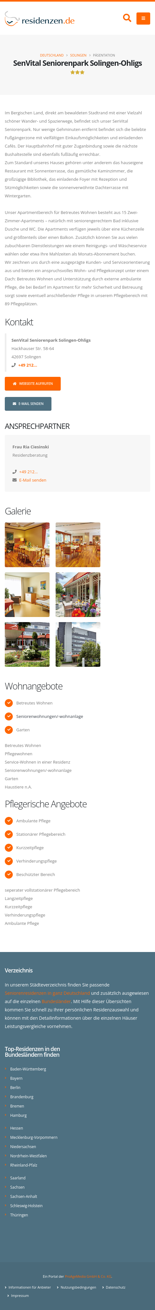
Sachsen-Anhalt (23, 1196)
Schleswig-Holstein (26, 1205)
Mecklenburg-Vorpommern (34, 1137)
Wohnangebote (34, 686)
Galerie (18, 511)
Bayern (16, 1078)
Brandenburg (21, 1096)
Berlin (15, 1087)
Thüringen (19, 1214)
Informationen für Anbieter (29, 1287)
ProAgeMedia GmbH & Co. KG (88, 1276)
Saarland (18, 1177)
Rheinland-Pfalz (23, 1165)
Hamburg (18, 1115)
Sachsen (17, 1187)
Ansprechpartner (37, 426)
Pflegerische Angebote (46, 803)
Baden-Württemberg (28, 1068)
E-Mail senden (28, 403)
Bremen (17, 1105)
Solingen (78, 55)
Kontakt (19, 322)
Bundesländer (56, 1001)
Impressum (19, 1295)
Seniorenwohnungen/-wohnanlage (49, 716)
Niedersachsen (23, 1146)
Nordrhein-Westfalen (28, 1155)
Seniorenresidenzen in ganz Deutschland (47, 993)
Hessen (16, 1128)
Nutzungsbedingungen (78, 1287)
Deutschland (52, 55)
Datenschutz (115, 1287)
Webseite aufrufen (33, 383)
